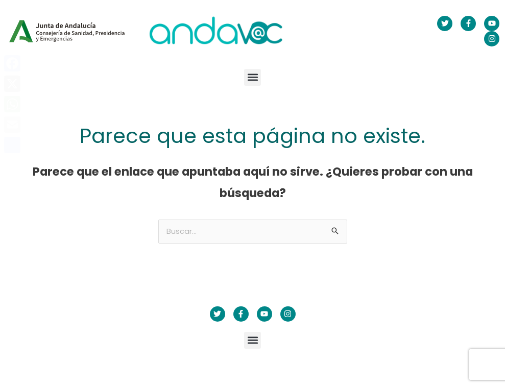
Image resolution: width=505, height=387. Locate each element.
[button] (252, 77)
